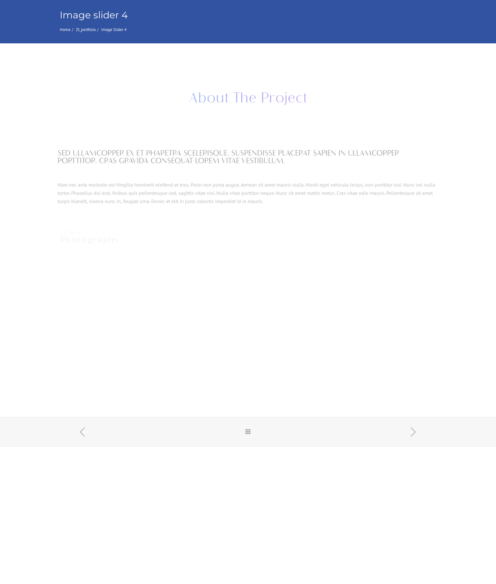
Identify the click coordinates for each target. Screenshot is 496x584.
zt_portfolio (86, 29)
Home (65, 29)
